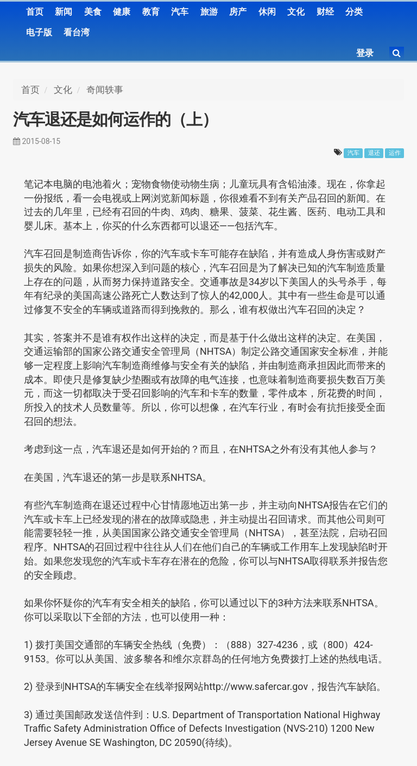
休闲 (267, 12)
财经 (325, 12)
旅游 (209, 12)
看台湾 (77, 32)
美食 (93, 12)
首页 (34, 12)
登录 (365, 53)
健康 (121, 12)
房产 (238, 12)
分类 (354, 12)
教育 (151, 12)
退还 (374, 152)
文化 (296, 12)
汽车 (179, 12)
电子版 (39, 32)
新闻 (63, 12)
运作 (395, 152)
